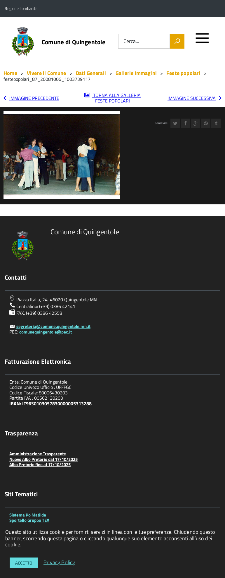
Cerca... (131, 41)
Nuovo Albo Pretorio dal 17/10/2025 (43, 459)
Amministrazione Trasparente (37, 453)
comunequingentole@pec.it (45, 332)
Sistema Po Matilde (27, 515)
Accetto (23, 563)
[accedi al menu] (202, 40)
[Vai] (177, 41)
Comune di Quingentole (73, 42)
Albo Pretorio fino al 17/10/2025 (40, 464)
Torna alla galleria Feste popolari (116, 98)
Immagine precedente (34, 98)
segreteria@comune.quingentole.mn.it (53, 326)
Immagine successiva (192, 98)
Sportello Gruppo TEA (29, 520)
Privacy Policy (59, 562)
